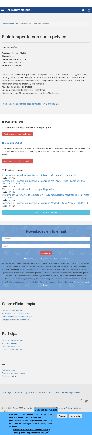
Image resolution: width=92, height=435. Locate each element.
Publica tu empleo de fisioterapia (17, 134)
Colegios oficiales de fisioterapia (15, 320)
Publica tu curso (8, 370)
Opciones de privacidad (46, 409)
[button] (89, 10)
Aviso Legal (7, 392)
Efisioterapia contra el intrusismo (16, 313)
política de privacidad (60, 259)
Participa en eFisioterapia (12, 340)
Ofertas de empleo (10, 24)
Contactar (18, 392)
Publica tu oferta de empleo (13, 373)
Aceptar (62, 416)
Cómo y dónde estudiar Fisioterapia (17, 316)
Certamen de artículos (11, 346)
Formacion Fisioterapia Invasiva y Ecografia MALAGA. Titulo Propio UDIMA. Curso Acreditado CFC (43, 182)
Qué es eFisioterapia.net (12, 310)
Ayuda (27, 392)
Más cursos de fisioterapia (46, 212)
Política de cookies (52, 392)
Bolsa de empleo (12, 143)
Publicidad (37, 392)
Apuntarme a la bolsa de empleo (17, 161)
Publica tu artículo (9, 343)
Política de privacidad (71, 392)
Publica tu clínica (9, 376)
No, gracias (75, 416)
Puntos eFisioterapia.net (12, 349)
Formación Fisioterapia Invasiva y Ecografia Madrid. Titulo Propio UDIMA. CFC (45, 202)
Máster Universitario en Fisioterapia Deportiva (28, 189)
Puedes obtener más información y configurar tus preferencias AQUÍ (31, 431)
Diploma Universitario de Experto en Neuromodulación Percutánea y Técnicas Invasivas (45, 196)
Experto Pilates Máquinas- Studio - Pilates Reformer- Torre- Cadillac (40, 175)
